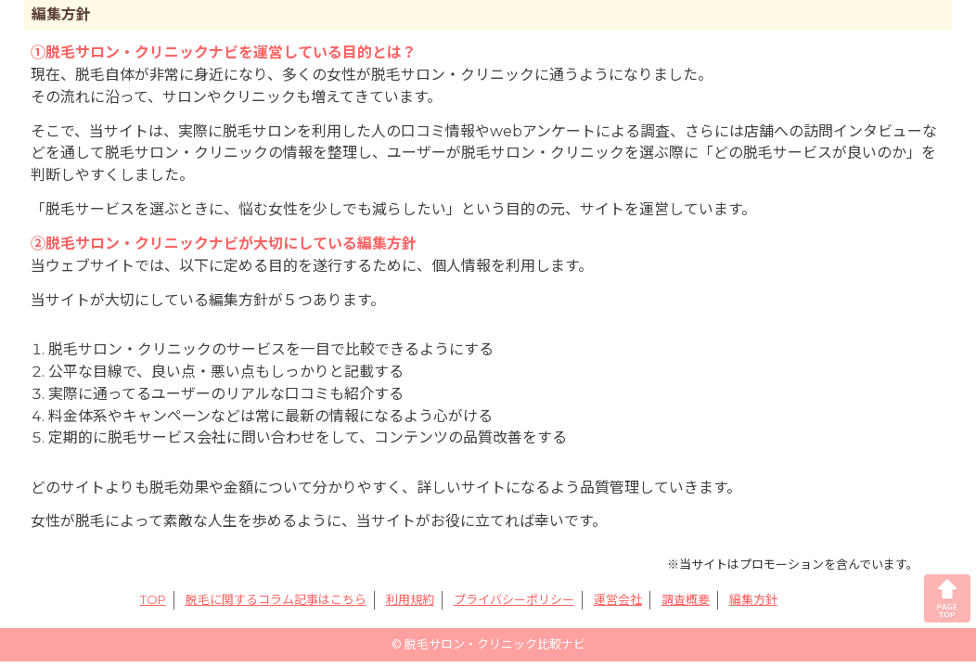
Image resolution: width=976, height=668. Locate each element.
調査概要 (685, 599)
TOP (153, 599)
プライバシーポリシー (514, 599)
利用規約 (410, 599)
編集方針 (753, 599)
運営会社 (618, 599)
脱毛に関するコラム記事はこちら (276, 599)
